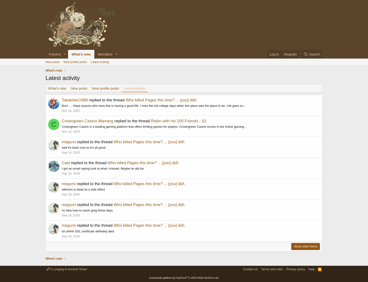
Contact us (250, 269)
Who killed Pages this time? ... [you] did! (161, 100)
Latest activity (100, 62)
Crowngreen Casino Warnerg (87, 121)
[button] (64, 54)
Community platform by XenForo (184, 277)
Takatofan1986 (75, 100)
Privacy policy (295, 269)
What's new (81, 54)
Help (311, 269)
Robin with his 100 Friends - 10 (178, 121)
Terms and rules (272, 269)
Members (105, 54)
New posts (53, 62)
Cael (66, 163)
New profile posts (75, 62)
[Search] (311, 54)
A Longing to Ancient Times (66, 269)
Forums (55, 54)
